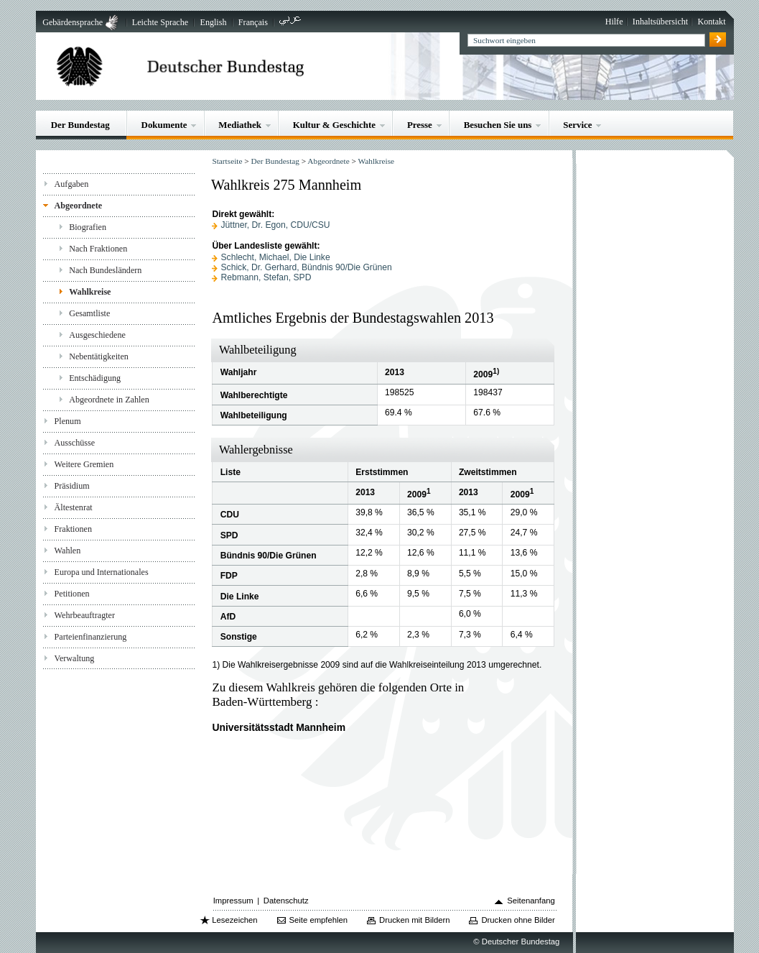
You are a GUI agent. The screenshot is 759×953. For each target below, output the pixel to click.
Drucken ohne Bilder (517, 920)
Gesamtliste (89, 313)
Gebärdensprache (72, 22)
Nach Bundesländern (105, 270)
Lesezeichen (234, 920)
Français (253, 22)
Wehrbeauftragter (85, 615)
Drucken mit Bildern (414, 920)
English (213, 22)
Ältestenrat (74, 507)
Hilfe (614, 22)
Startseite (227, 161)
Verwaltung (75, 658)
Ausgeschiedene (97, 335)
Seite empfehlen (318, 920)
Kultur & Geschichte (334, 124)
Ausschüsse (75, 443)
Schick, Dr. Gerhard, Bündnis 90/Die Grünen (306, 267)
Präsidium (72, 486)
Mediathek (239, 124)
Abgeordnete (79, 206)
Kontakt (712, 22)
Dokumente (164, 124)
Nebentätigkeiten (99, 356)
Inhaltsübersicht (660, 22)
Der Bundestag (80, 124)
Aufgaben (72, 184)
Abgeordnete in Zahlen (109, 400)
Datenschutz (286, 900)
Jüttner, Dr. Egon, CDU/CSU (275, 225)
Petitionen (72, 594)
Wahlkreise (90, 292)
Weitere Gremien (84, 464)
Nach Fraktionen (98, 249)
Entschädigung (95, 378)
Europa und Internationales (102, 572)
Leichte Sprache (160, 22)
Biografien (87, 227)
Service (577, 124)
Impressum (233, 900)
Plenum (68, 421)
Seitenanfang (531, 900)
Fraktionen (73, 529)
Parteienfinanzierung (91, 637)
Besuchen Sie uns (498, 124)
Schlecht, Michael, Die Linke (275, 257)
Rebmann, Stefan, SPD (266, 277)
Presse (419, 124)
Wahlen (68, 550)
